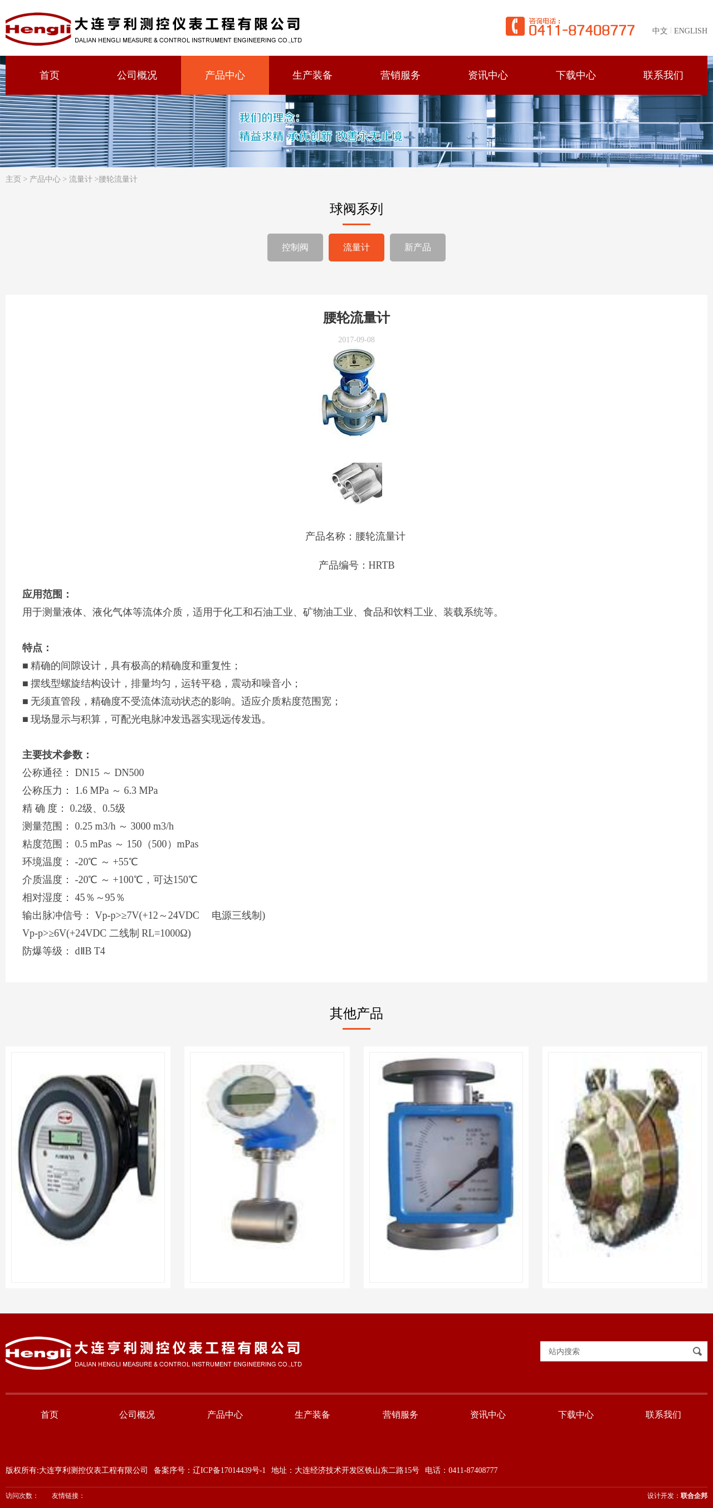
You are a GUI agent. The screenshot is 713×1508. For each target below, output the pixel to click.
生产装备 (312, 1414)
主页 (13, 179)
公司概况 (137, 1414)
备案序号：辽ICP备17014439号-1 (210, 1470)
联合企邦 (694, 1496)
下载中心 (576, 1414)
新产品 (417, 247)
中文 (660, 31)
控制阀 (295, 247)
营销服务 (400, 1414)
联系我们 (663, 1414)
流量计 (80, 179)
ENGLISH (690, 31)
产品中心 (45, 179)
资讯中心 (488, 1414)
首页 (49, 1414)
